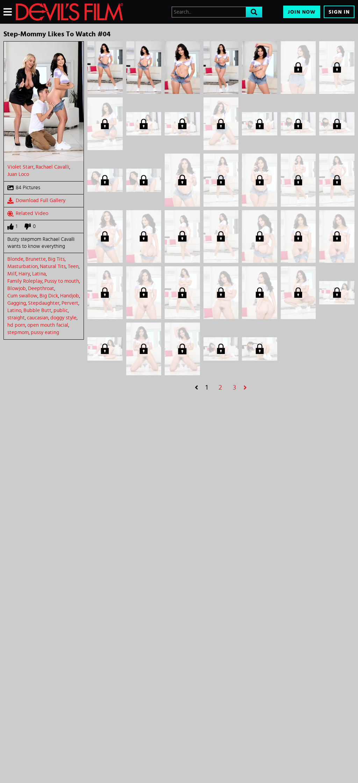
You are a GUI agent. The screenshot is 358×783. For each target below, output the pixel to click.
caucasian (37, 317)
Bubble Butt (37, 310)
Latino (14, 310)
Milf (11, 273)
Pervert (70, 303)
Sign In (339, 12)
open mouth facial (47, 325)
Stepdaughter (43, 303)
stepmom (18, 332)
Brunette (36, 259)
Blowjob (16, 288)
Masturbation (22, 266)
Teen (73, 266)
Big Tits (56, 259)
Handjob (69, 295)
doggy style (63, 317)
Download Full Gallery (36, 201)
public (60, 310)
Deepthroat (41, 288)
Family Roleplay (24, 281)
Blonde (15, 259)
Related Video (27, 213)
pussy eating (45, 332)
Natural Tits (53, 266)
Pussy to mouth (61, 281)
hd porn (16, 325)
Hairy (24, 273)
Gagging (16, 303)
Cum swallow (22, 295)
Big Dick (49, 295)
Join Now (302, 12)
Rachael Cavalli (52, 167)
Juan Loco (18, 174)
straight (16, 317)
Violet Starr (20, 167)
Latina (39, 273)
